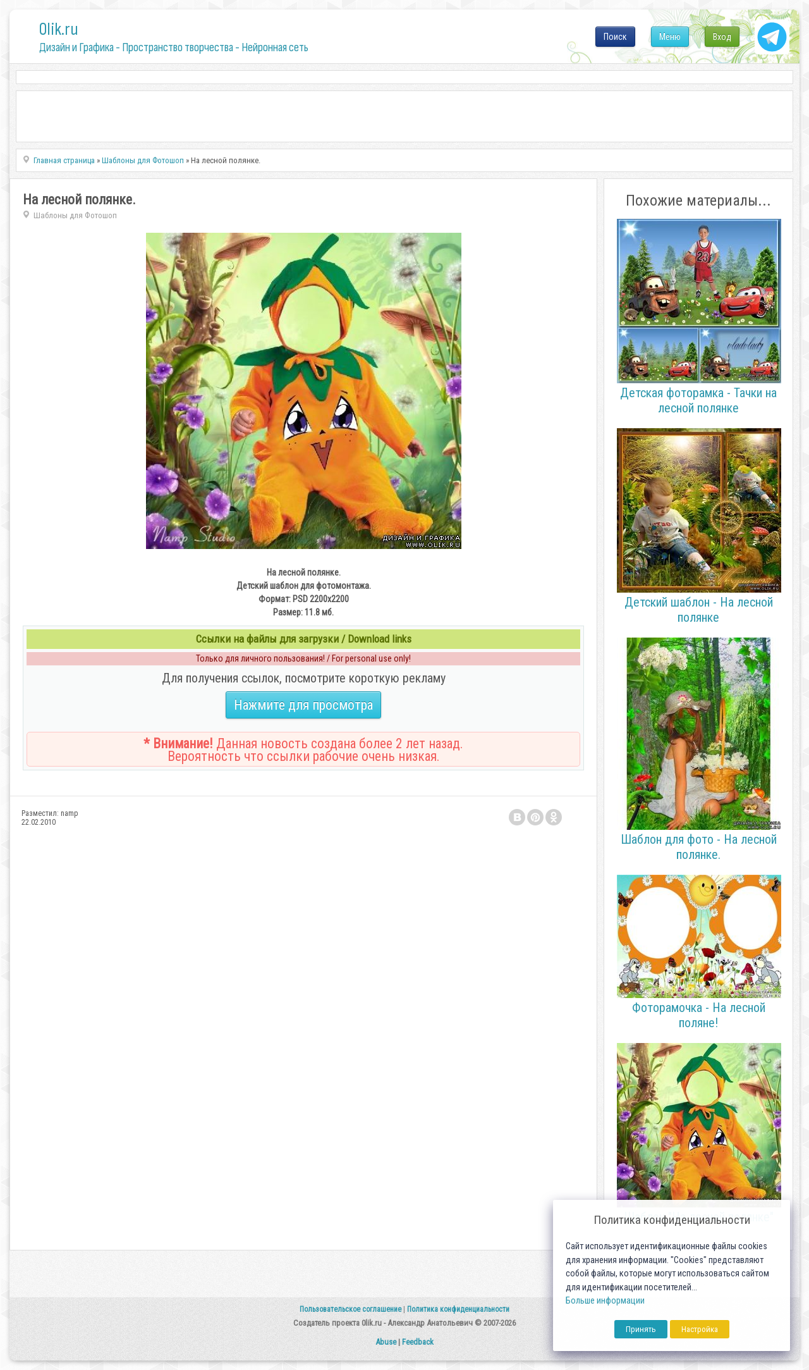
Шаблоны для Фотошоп (75, 215)
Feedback (418, 1342)
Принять (641, 1329)
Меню (670, 37)
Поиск (615, 37)
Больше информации (605, 1300)
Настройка (699, 1329)
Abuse (385, 1342)
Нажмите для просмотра (303, 705)
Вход (722, 37)
